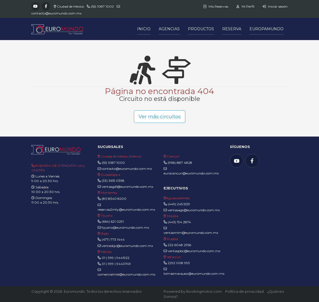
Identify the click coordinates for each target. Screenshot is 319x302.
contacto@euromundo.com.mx (56, 13)
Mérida (106, 252)
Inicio (144, 28)
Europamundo (266, 28)
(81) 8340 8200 (114, 199)
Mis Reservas (216, 6)
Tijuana (106, 215)
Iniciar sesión (275, 6)
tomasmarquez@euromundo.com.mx (194, 271)
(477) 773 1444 (113, 239)
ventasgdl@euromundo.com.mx (125, 187)
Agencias (169, 28)
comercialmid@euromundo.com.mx (126, 272)
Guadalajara (110, 175)
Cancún (173, 156)
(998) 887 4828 (180, 163)
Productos (201, 28)
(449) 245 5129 (179, 204)
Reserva (231, 28)
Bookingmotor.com (204, 291)
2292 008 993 (179, 263)
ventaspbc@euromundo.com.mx (192, 251)
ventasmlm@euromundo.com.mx (191, 230)
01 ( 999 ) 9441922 (116, 258)
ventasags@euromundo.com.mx (192, 210)
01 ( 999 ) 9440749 (116, 264)
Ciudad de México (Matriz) (121, 156)
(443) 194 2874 (179, 222)
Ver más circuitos (160, 117)
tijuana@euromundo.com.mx (123, 227)
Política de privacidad (244, 291)
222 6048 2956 (179, 245)
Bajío (105, 233)
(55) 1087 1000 (102, 6)
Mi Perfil (245, 6)
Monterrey (109, 193)
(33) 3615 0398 (113, 181)
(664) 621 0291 (112, 221)
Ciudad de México (70, 6)
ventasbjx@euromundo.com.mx (125, 246)
